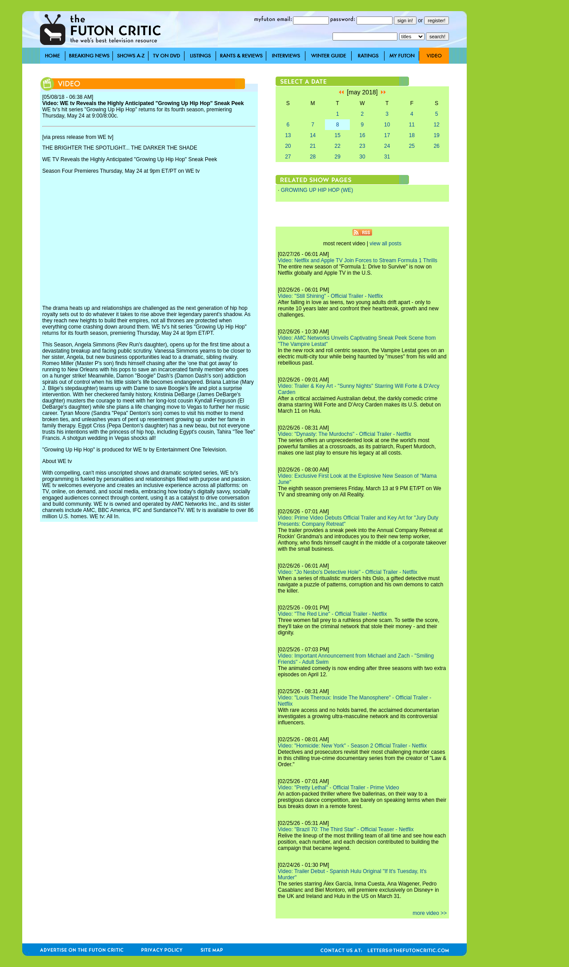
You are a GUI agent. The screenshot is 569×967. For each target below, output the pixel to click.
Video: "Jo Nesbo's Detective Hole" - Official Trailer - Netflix (347, 572)
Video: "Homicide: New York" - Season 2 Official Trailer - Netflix (352, 746)
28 (313, 157)
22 (338, 146)
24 (387, 146)
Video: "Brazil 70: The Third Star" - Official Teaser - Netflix (346, 829)
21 (313, 146)
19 (436, 135)
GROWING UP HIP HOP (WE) (317, 190)
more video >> (430, 913)
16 (362, 135)
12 (436, 125)
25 (412, 146)
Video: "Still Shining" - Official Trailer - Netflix (330, 296)
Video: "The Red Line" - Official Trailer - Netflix (332, 614)
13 (288, 135)
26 (436, 146)
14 (313, 135)
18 (412, 135)
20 (288, 146)
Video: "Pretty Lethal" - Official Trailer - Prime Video (338, 787)
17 (387, 135)
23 (362, 146)
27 (288, 157)
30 (362, 157)
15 (338, 135)
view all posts (385, 243)
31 (387, 157)
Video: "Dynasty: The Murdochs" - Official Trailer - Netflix (344, 434)
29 (338, 157)
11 (412, 125)
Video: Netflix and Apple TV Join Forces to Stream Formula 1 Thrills (357, 260)
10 (387, 125)
